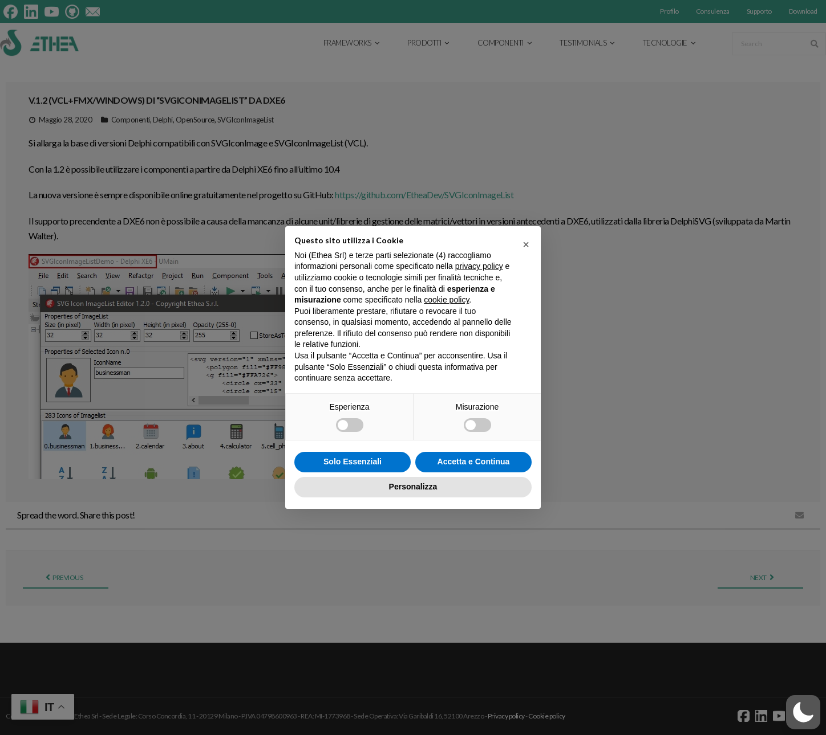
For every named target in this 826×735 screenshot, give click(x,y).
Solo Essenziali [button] (352, 461)
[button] (803, 712)
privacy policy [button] (479, 266)
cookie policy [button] (446, 299)
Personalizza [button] (413, 486)
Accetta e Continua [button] (474, 461)
